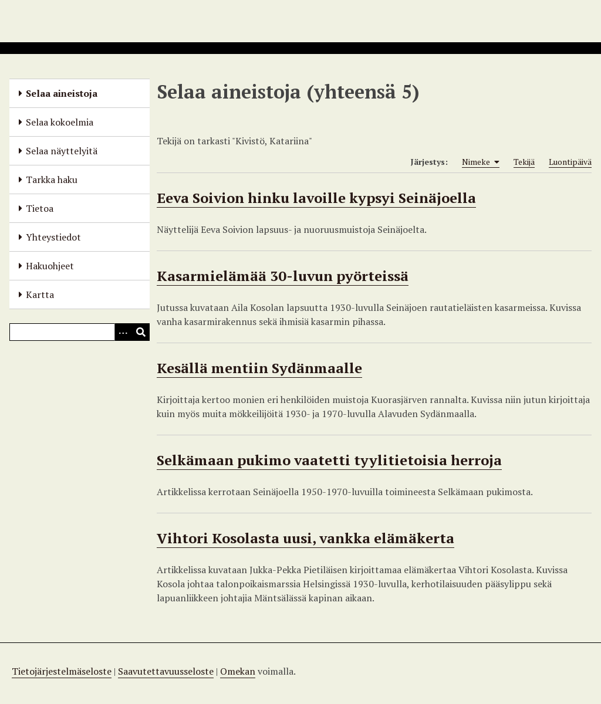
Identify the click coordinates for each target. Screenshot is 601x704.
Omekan (237, 671)
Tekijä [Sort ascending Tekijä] (524, 161)
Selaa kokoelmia (59, 122)
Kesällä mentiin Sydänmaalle (259, 367)
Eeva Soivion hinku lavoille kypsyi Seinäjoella (316, 197)
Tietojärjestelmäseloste (62, 671)
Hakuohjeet (50, 265)
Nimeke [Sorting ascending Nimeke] (480, 162)
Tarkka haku (51, 179)
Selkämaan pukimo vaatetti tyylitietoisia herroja (329, 460)
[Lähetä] (141, 332)
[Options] (123, 332)
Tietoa (39, 208)
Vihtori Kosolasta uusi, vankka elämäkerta (305, 538)
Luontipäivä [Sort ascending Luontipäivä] (570, 161)
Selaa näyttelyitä (61, 150)
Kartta (40, 294)
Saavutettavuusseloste (166, 671)
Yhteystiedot (53, 237)
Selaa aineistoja (61, 93)
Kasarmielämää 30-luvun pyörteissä (282, 275)
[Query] (79, 332)
